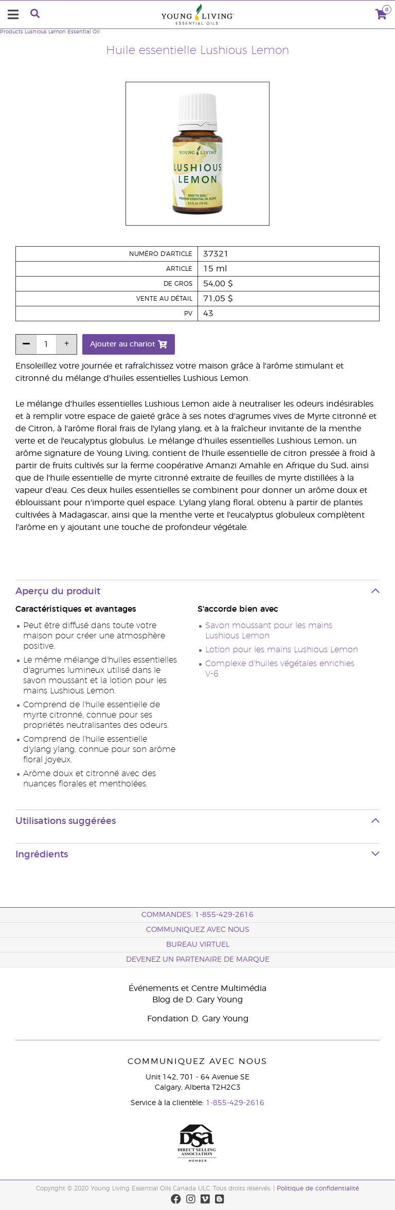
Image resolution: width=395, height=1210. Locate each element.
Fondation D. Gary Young (197, 1019)
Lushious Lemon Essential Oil (62, 31)
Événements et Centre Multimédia (197, 988)
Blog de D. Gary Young (197, 1000)
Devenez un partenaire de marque (198, 959)
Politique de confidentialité (318, 1188)
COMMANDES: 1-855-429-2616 (197, 915)
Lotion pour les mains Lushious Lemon (281, 650)
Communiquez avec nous (197, 929)
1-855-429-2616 (235, 1103)
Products (11, 31)
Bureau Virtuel (197, 944)
